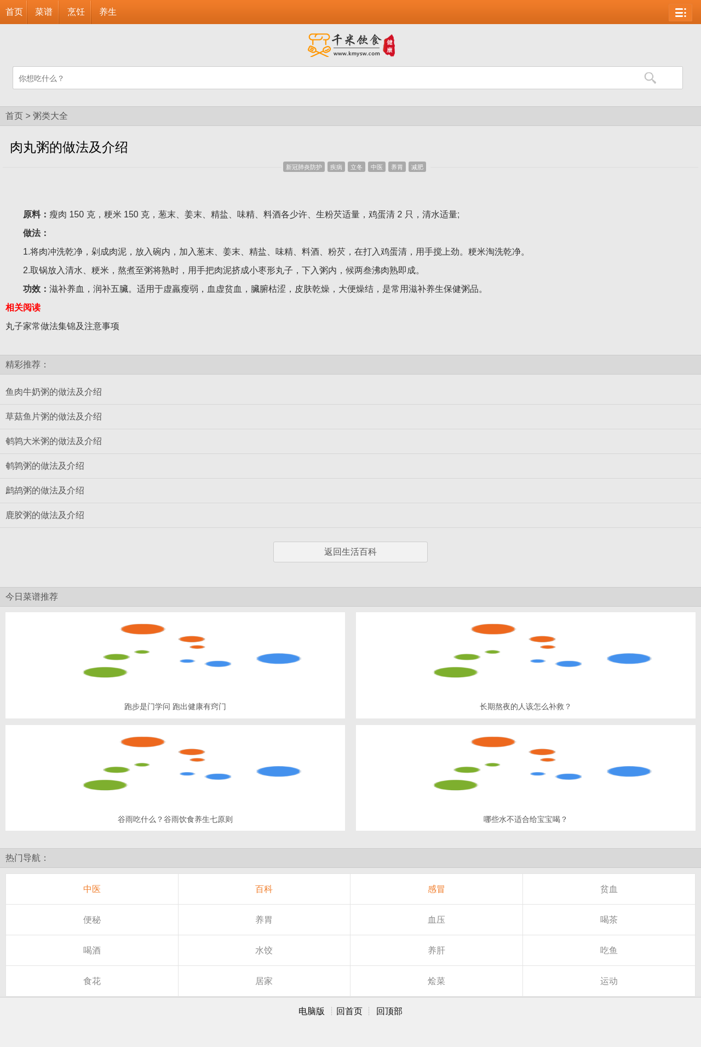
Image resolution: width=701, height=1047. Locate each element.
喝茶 (609, 919)
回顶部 (389, 1011)
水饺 (264, 950)
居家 (264, 981)
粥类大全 (50, 115)
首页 (14, 11)
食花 (92, 981)
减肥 (417, 167)
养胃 (397, 167)
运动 (609, 981)
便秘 (92, 919)
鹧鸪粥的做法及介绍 (44, 490)
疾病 (336, 167)
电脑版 (311, 1011)
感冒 (436, 889)
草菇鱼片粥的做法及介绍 (53, 416)
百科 (264, 889)
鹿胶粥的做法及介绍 (44, 515)
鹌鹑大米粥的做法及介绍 (53, 441)
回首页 (349, 1011)
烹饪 (76, 11)
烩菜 (436, 981)
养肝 (436, 950)
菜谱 (44, 11)
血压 (436, 919)
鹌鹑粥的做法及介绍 (44, 465)
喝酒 (92, 950)
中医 (377, 167)
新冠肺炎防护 (304, 167)
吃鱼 (609, 950)
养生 (108, 11)
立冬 (356, 167)
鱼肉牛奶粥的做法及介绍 (53, 391)
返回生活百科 (350, 551)
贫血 (609, 889)
